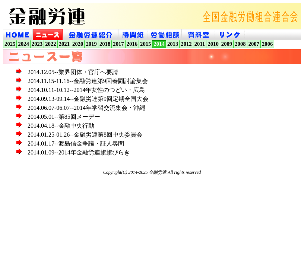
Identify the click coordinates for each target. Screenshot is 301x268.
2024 (23, 44)
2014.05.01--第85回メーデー (64, 117)
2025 (9, 44)
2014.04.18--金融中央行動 (61, 125)
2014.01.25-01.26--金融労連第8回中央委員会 (85, 134)
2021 (64, 44)
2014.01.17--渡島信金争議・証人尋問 (76, 143)
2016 (132, 44)
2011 (199, 44)
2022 (50, 44)
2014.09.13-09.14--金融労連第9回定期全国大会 (88, 99)
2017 (118, 44)
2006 (267, 44)
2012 (186, 44)
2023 (37, 44)
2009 (226, 44)
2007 (253, 44)
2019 (91, 44)
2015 (145, 44)
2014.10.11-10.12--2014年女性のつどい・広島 (86, 90)
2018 (104, 44)
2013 (172, 44)
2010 (212, 44)
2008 (240, 44)
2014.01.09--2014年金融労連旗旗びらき (79, 152)
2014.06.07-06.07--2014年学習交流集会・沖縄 (86, 108)
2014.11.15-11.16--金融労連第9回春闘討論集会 (88, 81)
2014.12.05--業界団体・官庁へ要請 (73, 72)
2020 (77, 44)
